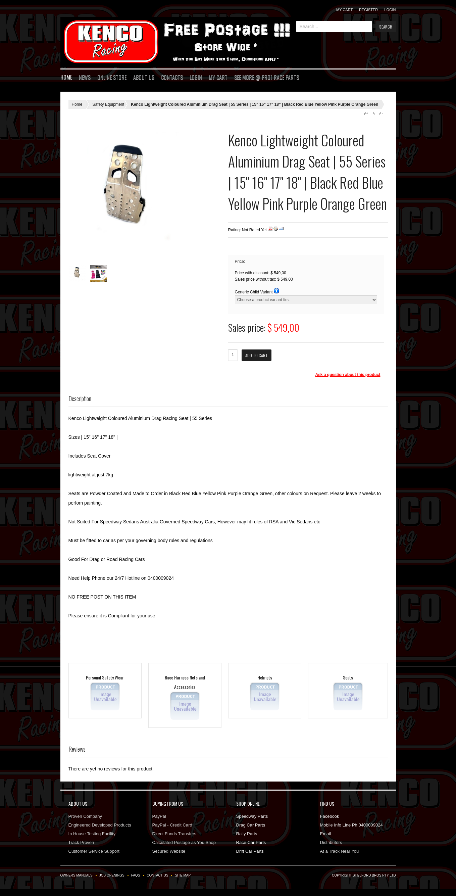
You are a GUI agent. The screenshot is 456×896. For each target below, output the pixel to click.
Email (325, 833)
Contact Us (157, 875)
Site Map (183, 875)
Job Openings (111, 875)
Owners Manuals (76, 875)
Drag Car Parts (250, 825)
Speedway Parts (252, 816)
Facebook (329, 816)
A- (381, 113)
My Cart (344, 10)
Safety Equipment (108, 104)
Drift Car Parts (250, 851)
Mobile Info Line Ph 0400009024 (351, 825)
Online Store (111, 77)
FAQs (135, 875)
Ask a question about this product (347, 374)
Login (390, 10)
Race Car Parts (251, 842)
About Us (143, 77)
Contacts (172, 77)
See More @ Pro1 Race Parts (266, 77)
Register (368, 10)
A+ (366, 113)
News (85, 77)
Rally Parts (246, 833)
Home (66, 77)
